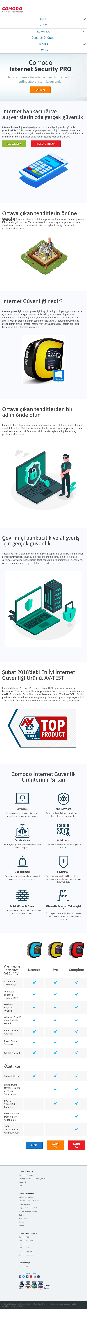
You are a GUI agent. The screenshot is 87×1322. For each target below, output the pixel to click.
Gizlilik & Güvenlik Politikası (29, 1201)
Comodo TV (23, 1266)
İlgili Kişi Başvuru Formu (28, 1211)
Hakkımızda (23, 1219)
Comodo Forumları (26, 1270)
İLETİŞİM (44, 50)
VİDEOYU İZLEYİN (45, 143)
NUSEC (43, 25)
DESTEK (43, 44)
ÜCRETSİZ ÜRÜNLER (43, 37)
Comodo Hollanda (26, 1255)
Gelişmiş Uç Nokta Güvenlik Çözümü (33, 1179)
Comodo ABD (24, 1237)
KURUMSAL (43, 31)
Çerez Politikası (24, 1204)
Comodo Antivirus (25, 1175)
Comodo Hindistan (26, 1241)
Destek (21, 1226)
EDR (20, 1186)
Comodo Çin (23, 1244)
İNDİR (34, 1145)
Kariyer (21, 1215)
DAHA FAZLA (14, 143)
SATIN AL (40, 89)
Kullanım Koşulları (26, 1197)
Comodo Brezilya (25, 1251)
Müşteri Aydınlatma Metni (28, 1208)
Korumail (22, 1182)
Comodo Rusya (24, 1248)
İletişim (21, 1222)
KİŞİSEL (43, 19)
